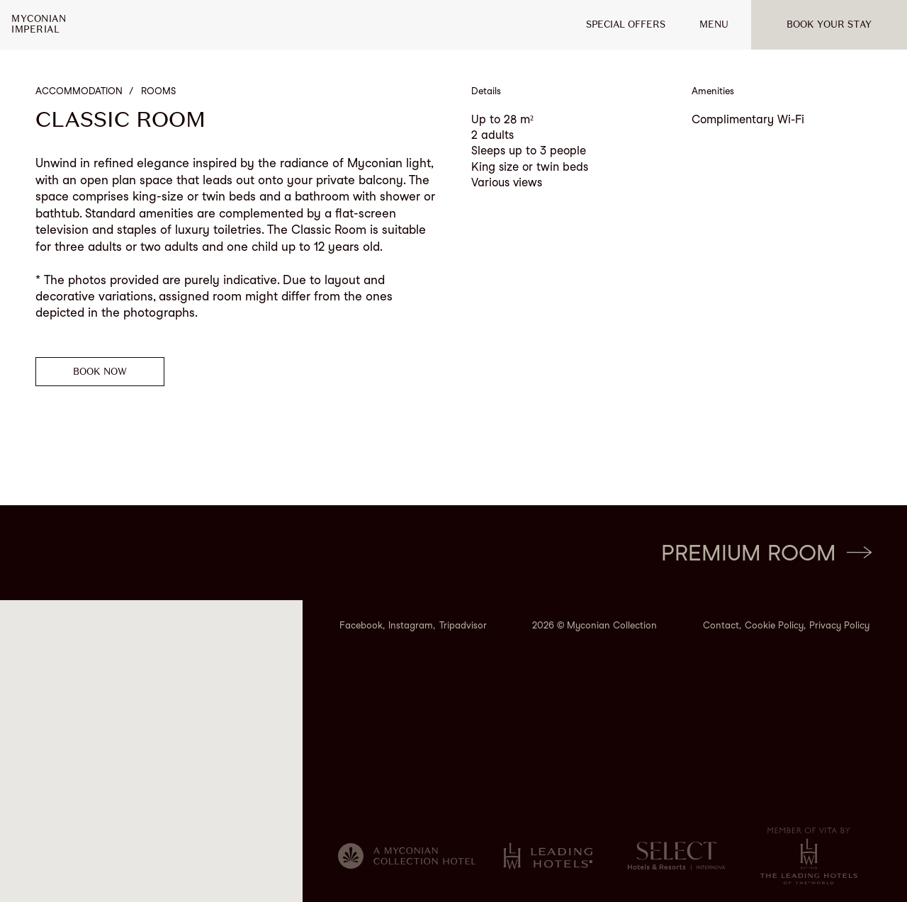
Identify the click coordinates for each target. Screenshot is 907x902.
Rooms (158, 91)
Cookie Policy (774, 625)
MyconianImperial (38, 24)
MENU (713, 24)
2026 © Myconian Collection (594, 625)
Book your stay (829, 24)
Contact (721, 625)
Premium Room (766, 552)
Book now (100, 372)
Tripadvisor (463, 625)
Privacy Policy (839, 625)
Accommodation (79, 91)
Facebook (361, 625)
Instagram (410, 625)
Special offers (625, 24)
